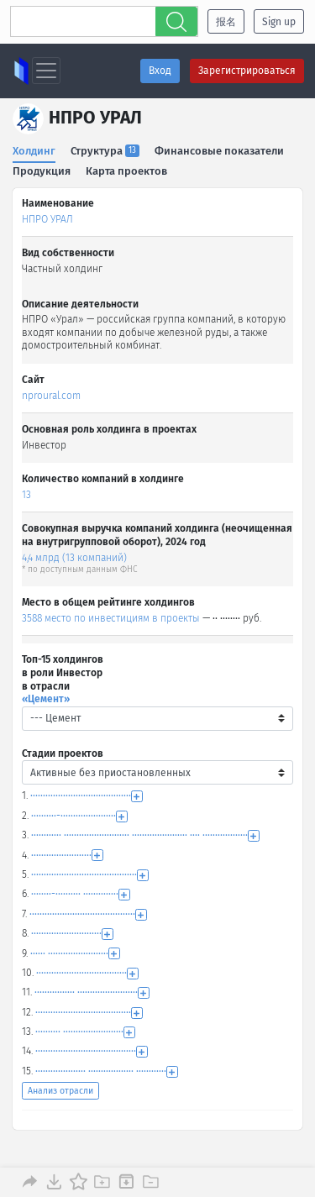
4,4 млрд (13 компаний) (74, 558)
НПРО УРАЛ (47, 219)
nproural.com (51, 396)
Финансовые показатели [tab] (219, 150)
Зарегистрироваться (247, 70)
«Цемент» (46, 699)
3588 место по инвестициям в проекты (111, 618)
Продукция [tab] (42, 171)
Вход (160, 70)
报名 (226, 22)
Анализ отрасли (60, 1090)
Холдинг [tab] (34, 150)
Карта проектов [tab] (126, 171)
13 (26, 495)
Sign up (279, 22)
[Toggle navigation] (46, 70)
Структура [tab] (105, 150)
